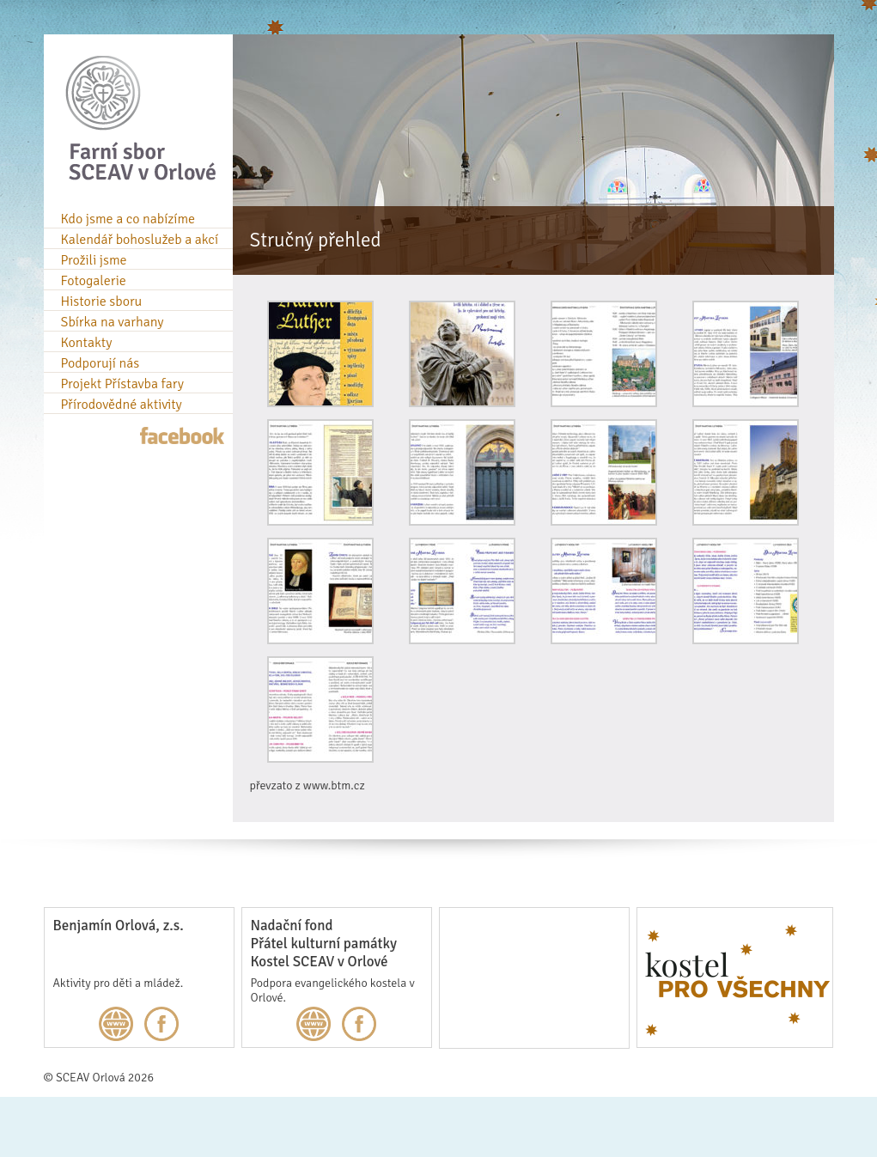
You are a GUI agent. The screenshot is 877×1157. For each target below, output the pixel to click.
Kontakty (87, 342)
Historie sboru (102, 301)
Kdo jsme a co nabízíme (128, 219)
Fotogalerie (93, 280)
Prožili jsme (94, 260)
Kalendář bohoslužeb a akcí (140, 239)
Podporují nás (100, 363)
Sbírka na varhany (112, 322)
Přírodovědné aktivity (121, 404)
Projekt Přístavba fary (122, 384)
